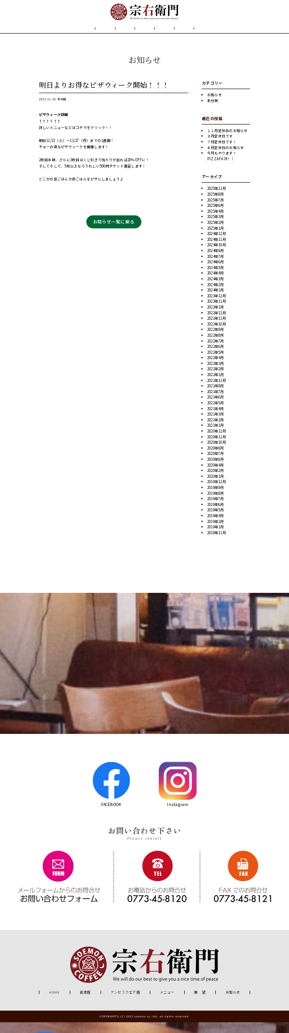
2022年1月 (215, 385)
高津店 (85, 1003)
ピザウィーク (50, 125)
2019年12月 (216, 492)
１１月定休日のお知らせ (227, 141)
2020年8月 (215, 458)
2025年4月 (215, 221)
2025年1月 (215, 238)
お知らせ (210, 34)
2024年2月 (215, 295)
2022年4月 (215, 368)
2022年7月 (215, 351)
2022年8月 (215, 345)
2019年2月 (215, 532)
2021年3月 (215, 425)
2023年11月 (216, 312)
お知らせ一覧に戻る (113, 232)
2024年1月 (215, 301)
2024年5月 (215, 278)
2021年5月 (215, 413)
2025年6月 (215, 216)
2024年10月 (216, 255)
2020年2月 (215, 481)
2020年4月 (215, 475)
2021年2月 (215, 430)
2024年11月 (216, 250)
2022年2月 (215, 379)
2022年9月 (215, 340)
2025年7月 (215, 210)
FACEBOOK (111, 795)
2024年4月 (215, 284)
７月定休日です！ (222, 152)
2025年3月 (215, 227)
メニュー (144, 34)
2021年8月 (215, 396)
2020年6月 (215, 469)
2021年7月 (215, 402)
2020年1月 (215, 486)
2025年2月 (215, 233)
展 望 (177, 34)
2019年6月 (215, 515)
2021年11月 (216, 391)
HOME (77, 34)
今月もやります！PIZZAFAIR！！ (222, 167)
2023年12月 (216, 306)
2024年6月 (215, 272)
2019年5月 (215, 521)
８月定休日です (220, 147)
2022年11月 (216, 329)
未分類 (61, 110)
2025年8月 (215, 205)
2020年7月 (215, 464)
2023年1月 (215, 317)
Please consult (144, 849)
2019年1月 (215, 538)
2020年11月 (216, 447)
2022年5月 (215, 362)
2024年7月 (215, 267)
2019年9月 (215, 498)
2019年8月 (215, 503)
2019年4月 (215, 526)
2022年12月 (216, 323)
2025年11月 (216, 199)
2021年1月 (215, 436)
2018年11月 (216, 543)
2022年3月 (215, 374)
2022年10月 (216, 334)
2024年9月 (215, 261)
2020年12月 (216, 441)
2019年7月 (215, 509)
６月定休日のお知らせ (225, 158)
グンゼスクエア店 (125, 1003)
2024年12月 (216, 244)
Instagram (178, 795)
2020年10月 (216, 453)
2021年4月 (215, 419)
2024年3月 (215, 289)
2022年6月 (215, 357)
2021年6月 (215, 408)
